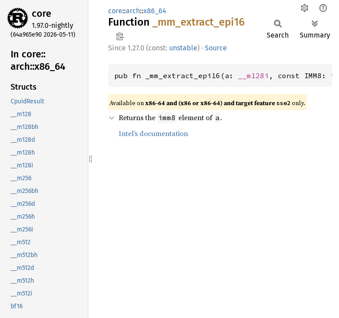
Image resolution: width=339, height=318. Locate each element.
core (41, 13)
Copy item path (120, 36)
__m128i (253, 75)
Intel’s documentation (153, 133)
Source (216, 48)
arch (133, 11)
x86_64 (154, 11)
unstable (183, 48)
